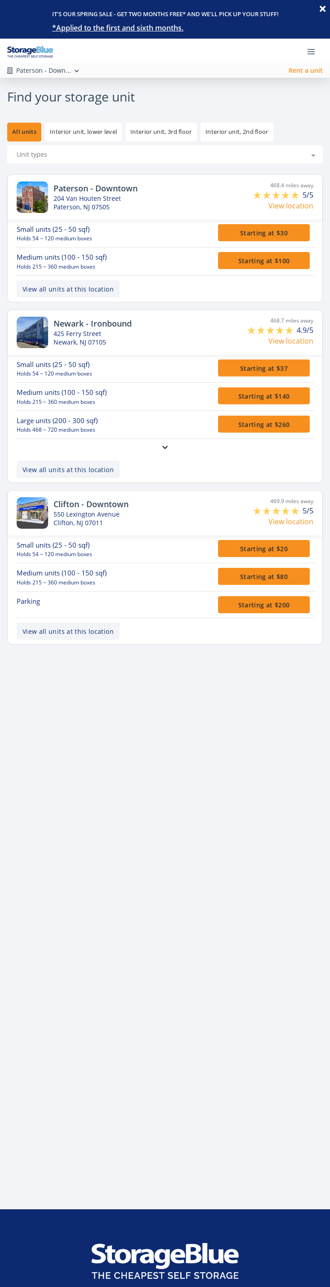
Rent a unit (306, 70)
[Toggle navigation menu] (315, 50)
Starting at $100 (264, 261)
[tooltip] (83, 132)
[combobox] (165, 154)
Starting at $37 (264, 367)
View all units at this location (68, 288)
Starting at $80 (264, 576)
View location (290, 206)
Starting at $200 (264, 604)
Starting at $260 (264, 424)
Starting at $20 (264, 548)
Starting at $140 (264, 396)
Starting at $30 (264, 232)
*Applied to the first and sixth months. (117, 28)
